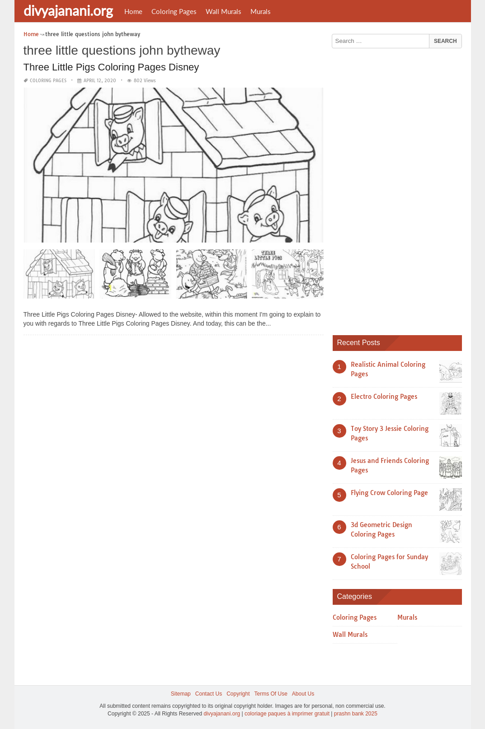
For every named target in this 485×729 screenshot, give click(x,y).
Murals (260, 11)
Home (133, 11)
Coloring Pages (174, 11)
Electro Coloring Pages (384, 397)
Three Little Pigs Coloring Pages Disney (111, 67)
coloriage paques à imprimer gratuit (287, 713)
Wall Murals (223, 11)
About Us (303, 694)
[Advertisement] (400, 188)
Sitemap (181, 694)
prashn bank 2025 (355, 713)
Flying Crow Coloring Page (389, 493)
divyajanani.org (68, 10)
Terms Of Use (270, 694)
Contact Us (208, 694)
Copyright (238, 694)
